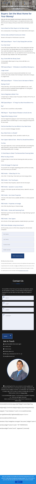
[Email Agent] (18, 356)
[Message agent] (18, 349)
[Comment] (18, 321)
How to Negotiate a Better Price (9, 94)
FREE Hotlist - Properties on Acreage (11, 203)
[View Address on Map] (18, 354)
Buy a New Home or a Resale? (9, 133)
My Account (27, 3)
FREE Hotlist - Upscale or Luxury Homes (12, 187)
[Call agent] (1, 3)
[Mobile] (18, 250)
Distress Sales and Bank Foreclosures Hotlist (13, 35)
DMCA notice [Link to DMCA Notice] (18, 400)
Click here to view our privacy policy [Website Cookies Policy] (15, 478)
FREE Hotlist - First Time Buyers (9, 180)
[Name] (18, 298)
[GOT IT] (19, 482)
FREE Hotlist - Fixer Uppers (8, 218)
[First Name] (18, 234)
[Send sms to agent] (4, 3)
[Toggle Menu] (33, 2)
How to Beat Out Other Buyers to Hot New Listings (15, 28)
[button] (17, 256)
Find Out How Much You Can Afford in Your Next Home (16, 126)
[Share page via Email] (9, 3)
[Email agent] (7, 3)
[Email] (18, 244)
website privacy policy (24, 270)
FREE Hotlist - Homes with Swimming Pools (12, 210)
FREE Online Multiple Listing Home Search (12, 225)
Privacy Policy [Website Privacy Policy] (24, 393)
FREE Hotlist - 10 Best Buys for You (10, 173)
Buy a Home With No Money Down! (10, 58)
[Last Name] (18, 239)
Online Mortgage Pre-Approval (9, 165)
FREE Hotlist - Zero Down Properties (11, 195)
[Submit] (7, 336)
